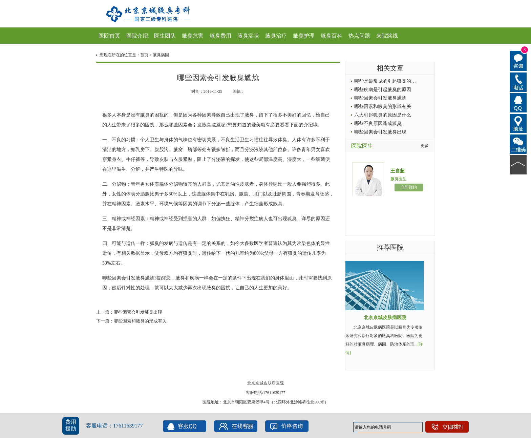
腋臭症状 (248, 36)
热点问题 (359, 36)
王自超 (397, 170)
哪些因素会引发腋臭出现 (138, 312)
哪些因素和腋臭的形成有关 (140, 321)
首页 (144, 55)
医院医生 (362, 146)
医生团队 (165, 36)
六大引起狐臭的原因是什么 (382, 115)
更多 (425, 145)
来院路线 (387, 36)
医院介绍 (137, 36)
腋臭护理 (304, 36)
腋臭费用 (220, 36)
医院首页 (109, 36)
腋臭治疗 (276, 36)
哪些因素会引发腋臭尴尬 (380, 98)
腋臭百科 (331, 36)
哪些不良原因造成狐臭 (378, 123)
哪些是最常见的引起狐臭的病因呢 (389, 81)
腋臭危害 (193, 36)
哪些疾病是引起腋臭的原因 (382, 89)
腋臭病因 (161, 55)
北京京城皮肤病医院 (385, 317)
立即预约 (409, 187)
